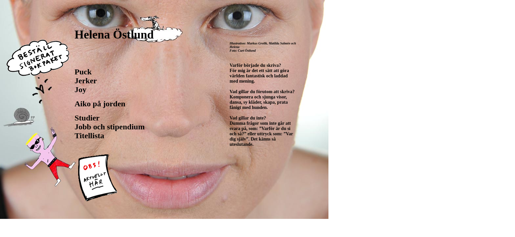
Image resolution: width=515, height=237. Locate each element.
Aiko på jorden (100, 103)
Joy (80, 89)
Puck (83, 71)
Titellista (89, 135)
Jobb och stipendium (110, 126)
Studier (87, 118)
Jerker (86, 80)
